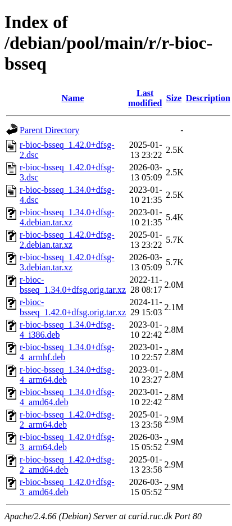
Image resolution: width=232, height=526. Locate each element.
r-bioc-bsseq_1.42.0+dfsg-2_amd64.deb (67, 464)
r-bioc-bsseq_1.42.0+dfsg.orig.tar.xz (73, 307)
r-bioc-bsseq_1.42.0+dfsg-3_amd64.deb (67, 487)
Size (174, 98)
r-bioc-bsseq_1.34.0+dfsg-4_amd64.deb (67, 397)
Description (208, 98)
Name (73, 98)
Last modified (145, 98)
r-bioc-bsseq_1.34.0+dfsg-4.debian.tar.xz (67, 217)
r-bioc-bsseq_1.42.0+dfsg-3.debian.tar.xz (67, 262)
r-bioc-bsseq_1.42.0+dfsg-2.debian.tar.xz (67, 240)
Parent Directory (49, 130)
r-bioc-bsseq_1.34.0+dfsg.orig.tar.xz (73, 284)
